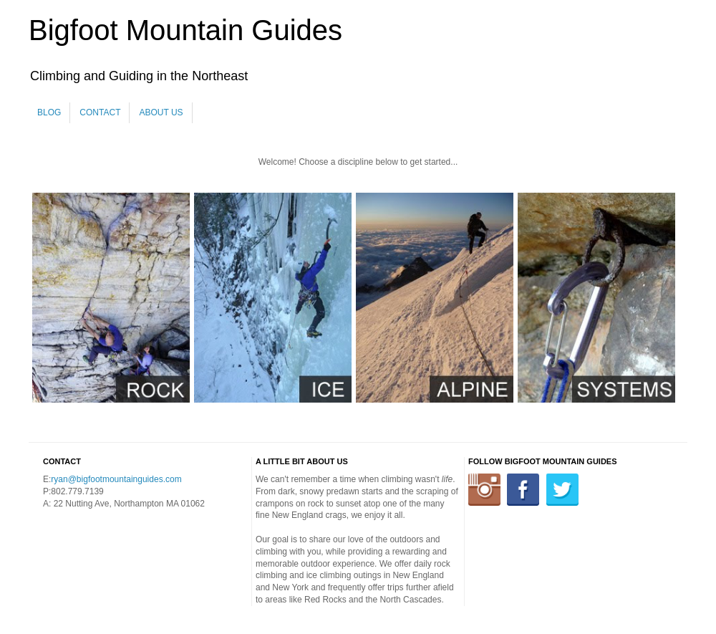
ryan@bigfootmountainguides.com (116, 479)
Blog (49, 112)
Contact (99, 112)
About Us (161, 112)
